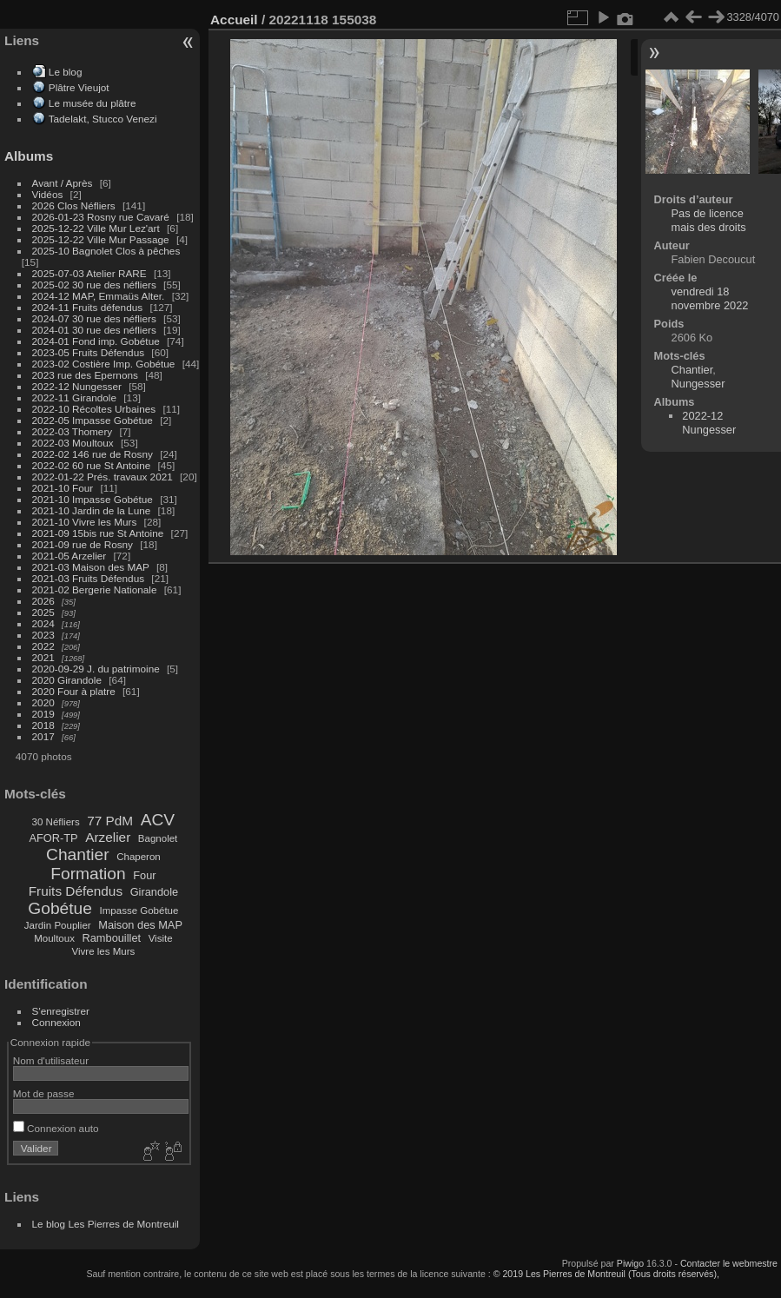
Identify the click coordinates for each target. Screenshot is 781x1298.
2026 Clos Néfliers (74, 205)
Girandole (154, 891)
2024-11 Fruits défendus (87, 307)
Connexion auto (56, 1128)
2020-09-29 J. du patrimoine (96, 668)
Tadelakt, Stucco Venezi (103, 118)
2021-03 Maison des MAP (90, 567)
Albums (28, 156)
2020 (43, 702)
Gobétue (60, 908)
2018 (43, 725)
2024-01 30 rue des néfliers (96, 329)
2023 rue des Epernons (85, 375)
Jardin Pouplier (57, 925)
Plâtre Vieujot (79, 87)
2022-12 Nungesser (77, 386)
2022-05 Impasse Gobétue (92, 420)
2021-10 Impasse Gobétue (92, 499)
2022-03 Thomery (72, 431)
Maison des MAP (140, 924)
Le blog (66, 71)
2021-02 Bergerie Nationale (94, 589)
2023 (43, 634)
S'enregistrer (60, 1011)
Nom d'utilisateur (51, 1060)
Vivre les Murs (104, 951)
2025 (43, 612)
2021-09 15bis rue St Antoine (98, 533)
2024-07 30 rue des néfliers (94, 318)
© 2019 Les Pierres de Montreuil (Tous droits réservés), (606, 1273)
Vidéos (47, 194)
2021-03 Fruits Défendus (88, 578)
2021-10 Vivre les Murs (84, 521)
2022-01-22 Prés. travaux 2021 (102, 476)
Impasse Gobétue (139, 910)
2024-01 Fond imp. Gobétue (96, 341)
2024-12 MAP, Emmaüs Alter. (98, 295)
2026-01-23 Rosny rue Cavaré (100, 216)
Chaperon (138, 856)
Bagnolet (157, 838)
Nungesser (698, 383)
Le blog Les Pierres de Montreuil (105, 1223)
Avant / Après (62, 183)
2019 (43, 713)
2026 (43, 600)
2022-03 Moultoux (73, 442)
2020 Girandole (67, 679)
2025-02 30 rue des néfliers (94, 284)
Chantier (77, 854)
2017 (43, 736)
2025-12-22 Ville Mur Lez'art (96, 228)
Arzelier (107, 837)
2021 (43, 657)
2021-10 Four (63, 487)
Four (144, 875)
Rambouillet (112, 937)
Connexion (56, 1022)
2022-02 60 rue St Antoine (91, 465)
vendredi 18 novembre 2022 (710, 298)
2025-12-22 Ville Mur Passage (100, 239)
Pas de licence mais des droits (709, 220)
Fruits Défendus (75, 891)
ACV (158, 820)
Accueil (234, 19)
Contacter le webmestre (729, 1263)
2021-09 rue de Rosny (82, 544)
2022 (43, 646)
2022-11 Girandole (74, 397)
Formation (87, 873)
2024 (43, 623)
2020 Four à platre (74, 691)
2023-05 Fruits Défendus (88, 352)
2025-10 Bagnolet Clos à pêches (106, 250)
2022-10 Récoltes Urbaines (94, 408)
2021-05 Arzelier (69, 555)
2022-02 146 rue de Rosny (92, 454)
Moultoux (54, 938)
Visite (161, 938)
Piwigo (630, 1263)
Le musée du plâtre (92, 103)
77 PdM (110, 820)
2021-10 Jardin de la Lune (91, 510)
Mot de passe (44, 1093)
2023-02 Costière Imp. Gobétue (103, 363)
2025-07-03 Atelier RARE (89, 273)
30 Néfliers (56, 822)
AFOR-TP (53, 837)
